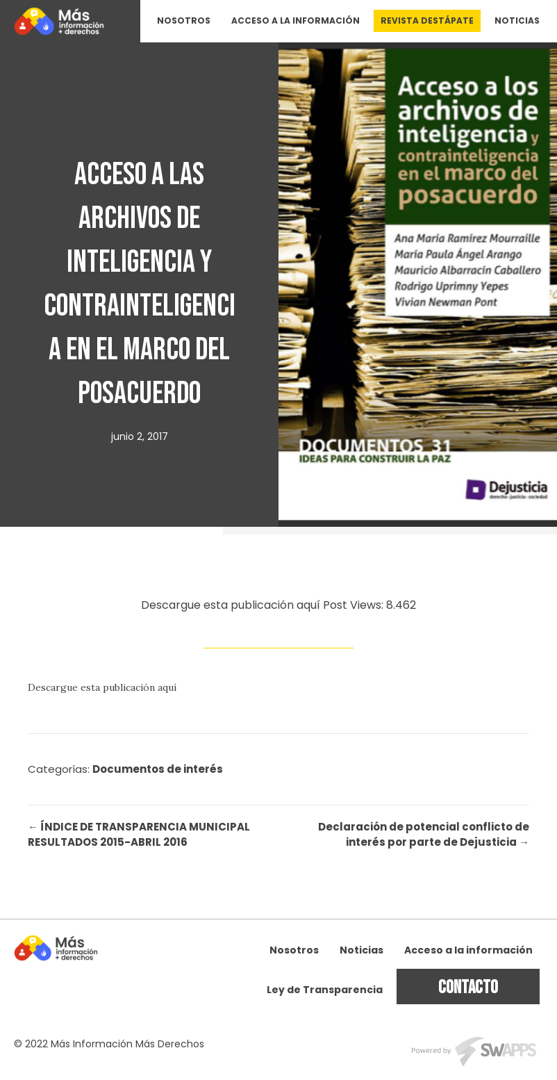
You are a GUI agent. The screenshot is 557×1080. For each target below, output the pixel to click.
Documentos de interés (157, 769)
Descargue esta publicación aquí (102, 687)
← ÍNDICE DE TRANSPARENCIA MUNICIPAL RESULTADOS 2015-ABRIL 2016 (139, 834)
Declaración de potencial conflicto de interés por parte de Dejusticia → (423, 834)
